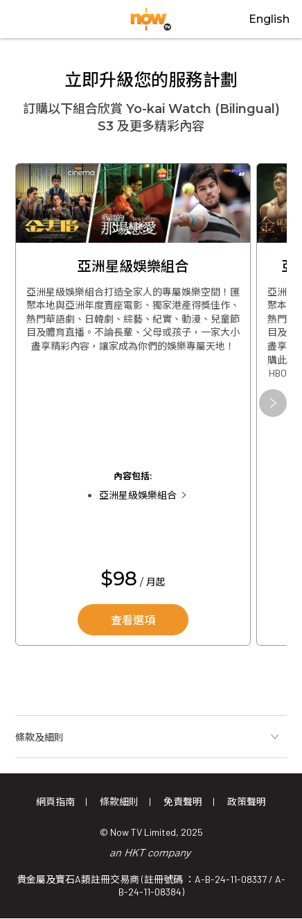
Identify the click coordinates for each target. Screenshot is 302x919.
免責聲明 (182, 801)
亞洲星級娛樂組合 (138, 495)
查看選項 (133, 620)
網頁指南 (55, 801)
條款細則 (119, 801)
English (269, 19)
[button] (273, 403)
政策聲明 (246, 801)
